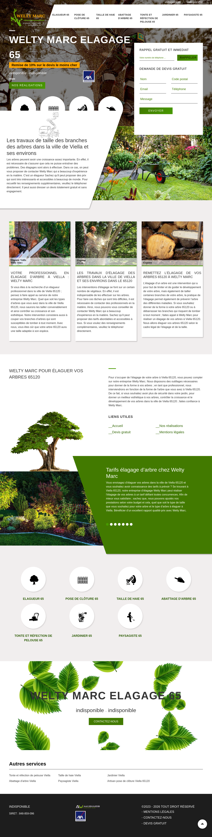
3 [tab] (115, 524)
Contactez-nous (106, 721)
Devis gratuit (154, 823)
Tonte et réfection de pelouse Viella (29, 775)
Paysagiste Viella (68, 781)
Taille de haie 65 (105, 16)
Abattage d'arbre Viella (22, 781)
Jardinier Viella (116, 775)
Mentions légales (158, 811)
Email (144, 89)
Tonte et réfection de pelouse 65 (149, 18)
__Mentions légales (170, 432)
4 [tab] (119, 524)
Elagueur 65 (60, 14)
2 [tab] (111, 524)
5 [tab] (123, 524)
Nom (143, 79)
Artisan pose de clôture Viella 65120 (128, 781)
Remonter (202, 824)
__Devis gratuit (119, 432)
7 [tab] (131, 524)
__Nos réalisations (169, 426)
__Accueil (115, 426)
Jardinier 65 (170, 14)
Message (146, 99)
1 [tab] (107, 524)
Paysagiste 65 (193, 14)
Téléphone (179, 89)
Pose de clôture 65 (81, 16)
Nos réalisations (27, 85)
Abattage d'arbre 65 (125, 16)
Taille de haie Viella (69, 775)
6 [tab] (127, 524)
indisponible (173, 2)
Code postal (180, 79)
